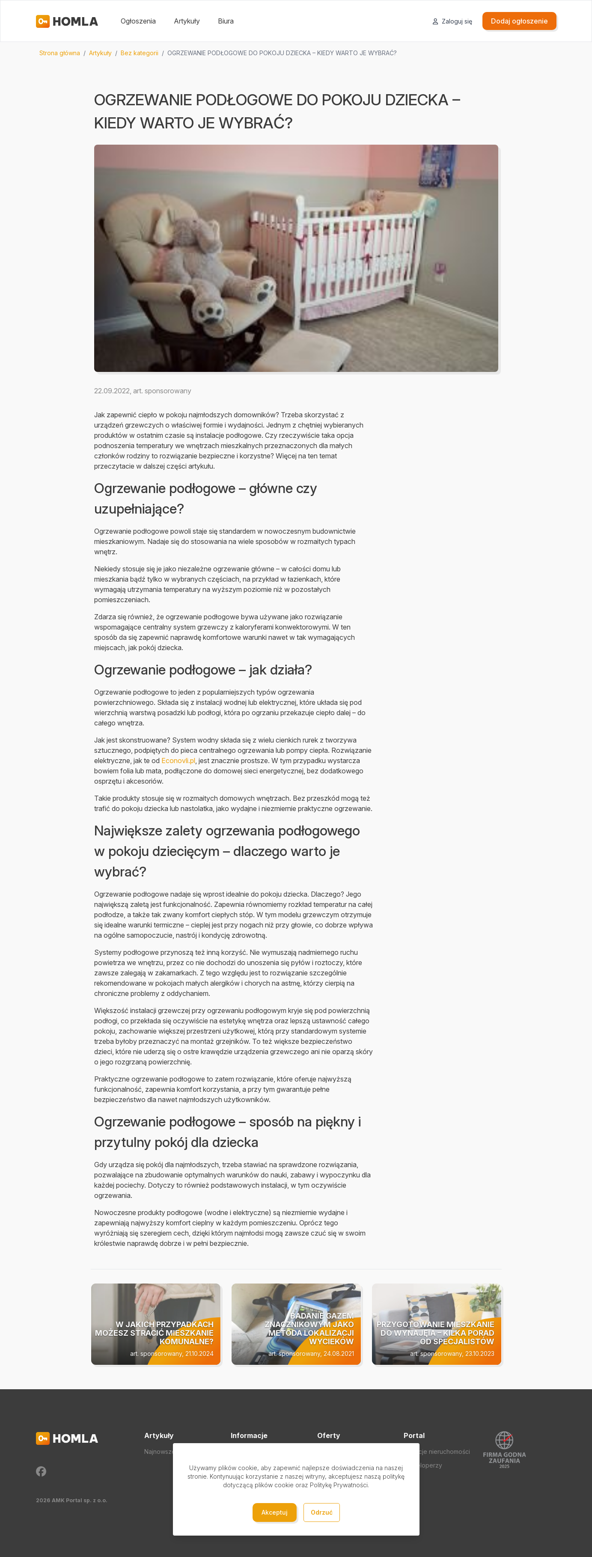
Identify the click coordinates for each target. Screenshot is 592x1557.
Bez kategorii (139, 52)
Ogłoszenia (138, 21)
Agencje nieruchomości (437, 1451)
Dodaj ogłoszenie (519, 21)
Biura (226, 21)
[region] (296, 53)
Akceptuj (275, 1512)
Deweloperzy (423, 1465)
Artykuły (187, 21)
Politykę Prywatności (339, 1485)
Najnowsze (160, 1451)
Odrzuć (322, 1512)
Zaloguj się (452, 21)
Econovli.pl (178, 760)
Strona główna (59, 52)
